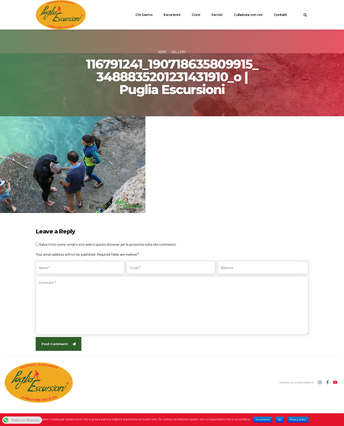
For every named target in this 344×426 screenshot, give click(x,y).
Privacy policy (297, 419)
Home (162, 52)
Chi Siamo (143, 14)
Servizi (216, 14)
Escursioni (172, 14)
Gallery (179, 52)
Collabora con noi (248, 14)
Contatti (280, 14)
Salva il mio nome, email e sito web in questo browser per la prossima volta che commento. (108, 244)
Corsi (196, 14)
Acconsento (262, 419)
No (279, 419)
